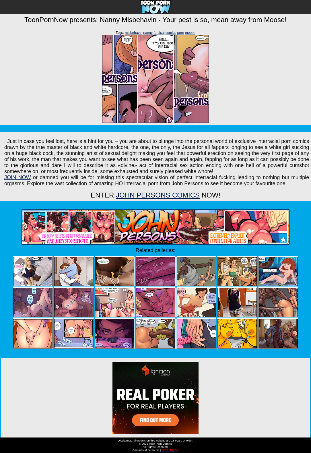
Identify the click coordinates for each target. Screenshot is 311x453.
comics (171, 33)
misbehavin (133, 33)
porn (180, 33)
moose (190, 33)
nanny (148, 33)
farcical (158, 33)
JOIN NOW (17, 177)
